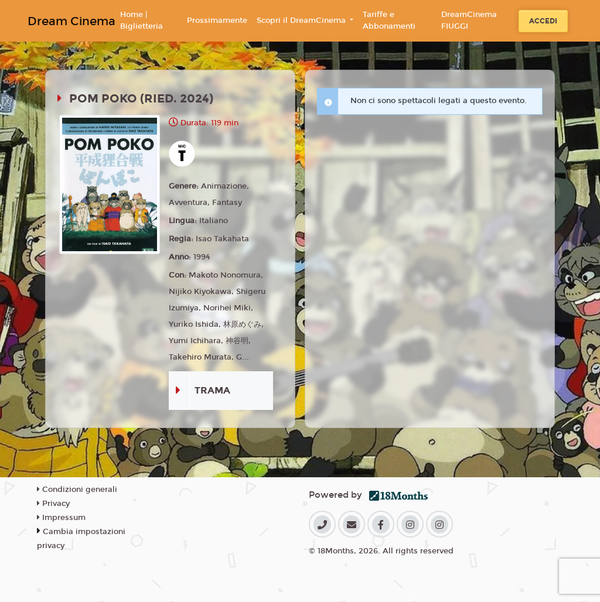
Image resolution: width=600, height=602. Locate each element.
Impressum (61, 517)
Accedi (543, 21)
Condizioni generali (77, 489)
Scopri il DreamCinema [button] (302, 20)
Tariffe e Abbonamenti (389, 20)
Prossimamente (217, 20)
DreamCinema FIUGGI (469, 20)
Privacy (53, 503)
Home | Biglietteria (141, 20)
